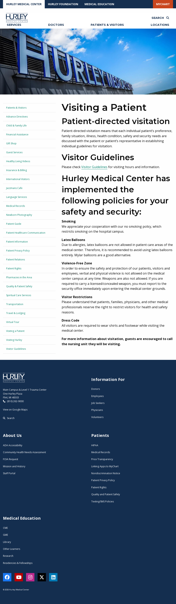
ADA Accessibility (12, 445)
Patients (100, 435)
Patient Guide (13, 223)
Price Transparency (102, 459)
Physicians (97, 410)
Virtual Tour (12, 322)
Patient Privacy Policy (18, 250)
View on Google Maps (15, 409)
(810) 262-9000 (13, 401)
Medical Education (99, 4)
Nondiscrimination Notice (105, 473)
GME (5, 535)
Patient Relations (15, 259)
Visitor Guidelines (16, 349)
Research (8, 556)
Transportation (14, 304)
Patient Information (17, 241)
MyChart (163, 4)
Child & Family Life (16, 125)
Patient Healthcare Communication (25, 232)
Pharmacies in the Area (19, 277)
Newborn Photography (19, 215)
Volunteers (97, 417)
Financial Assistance (17, 134)
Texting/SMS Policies (102, 501)
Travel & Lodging (15, 313)
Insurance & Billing (16, 170)
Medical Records (15, 206)
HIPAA (94, 445)
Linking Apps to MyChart (105, 466)
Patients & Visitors (16, 107)
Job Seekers (97, 403)
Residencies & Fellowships (17, 563)
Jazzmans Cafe (14, 188)
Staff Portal (9, 473)
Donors (95, 389)
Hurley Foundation (63, 4)
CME (5, 528)
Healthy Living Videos (18, 161)
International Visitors (17, 179)
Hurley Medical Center (24, 4)
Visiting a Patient (15, 331)
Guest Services (14, 152)
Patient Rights (13, 268)
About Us (12, 435)
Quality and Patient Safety (105, 494)
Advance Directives (17, 116)
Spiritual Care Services (18, 295)
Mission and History (14, 466)
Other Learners (11, 549)
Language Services (16, 197)
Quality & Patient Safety (19, 286)
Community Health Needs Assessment (24, 452)
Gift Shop (11, 143)
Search (9, 418)
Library (7, 542)
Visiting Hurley (14, 340)
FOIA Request (10, 459)
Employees (97, 396)
